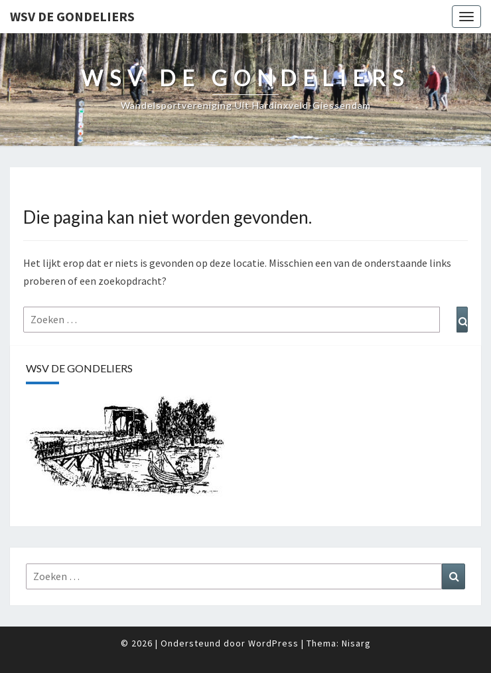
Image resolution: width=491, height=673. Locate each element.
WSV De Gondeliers (72, 16)
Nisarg (356, 643)
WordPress (273, 643)
